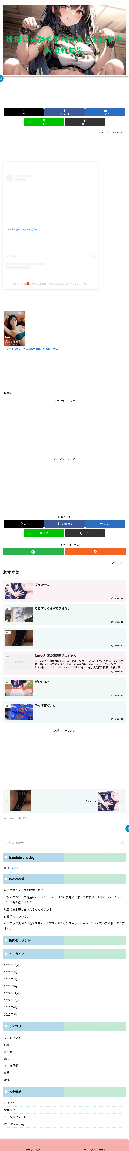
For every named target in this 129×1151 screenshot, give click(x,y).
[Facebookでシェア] (64, 112)
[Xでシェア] (24, 112)
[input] (64, 843)
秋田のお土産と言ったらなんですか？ (26, 909)
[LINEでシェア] (44, 122)
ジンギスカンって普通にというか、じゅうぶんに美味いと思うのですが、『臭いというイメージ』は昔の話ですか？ (63, 899)
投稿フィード (12, 1103)
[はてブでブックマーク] (105, 112)
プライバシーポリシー (96, 1142)
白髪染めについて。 (16, 915)
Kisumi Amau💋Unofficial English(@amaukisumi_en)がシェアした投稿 (50, 283)
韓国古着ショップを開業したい (22, 890)
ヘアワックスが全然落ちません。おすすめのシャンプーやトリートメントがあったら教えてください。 (62, 924)
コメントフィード (14, 1110)
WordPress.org (13, 1116)
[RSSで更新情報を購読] (95, 551)
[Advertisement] (64, 95)
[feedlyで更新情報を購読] (33, 551)
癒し (7, 393)
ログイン (9, 1096)
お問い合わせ (33, 1142)
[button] (85, 122)
